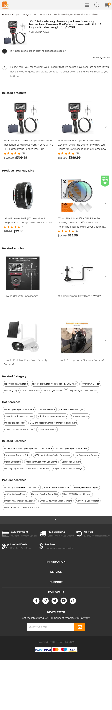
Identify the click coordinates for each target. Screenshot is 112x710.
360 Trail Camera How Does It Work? (79, 296)
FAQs (26, 15)
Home (5, 15)
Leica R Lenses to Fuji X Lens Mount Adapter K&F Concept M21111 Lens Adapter (28, 221)
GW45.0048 (38, 15)
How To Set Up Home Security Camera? (81, 360)
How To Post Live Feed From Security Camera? (26, 362)
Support (16, 15)
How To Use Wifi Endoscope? (21, 296)
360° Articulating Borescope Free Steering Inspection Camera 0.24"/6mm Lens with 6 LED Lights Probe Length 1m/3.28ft (28, 145)
